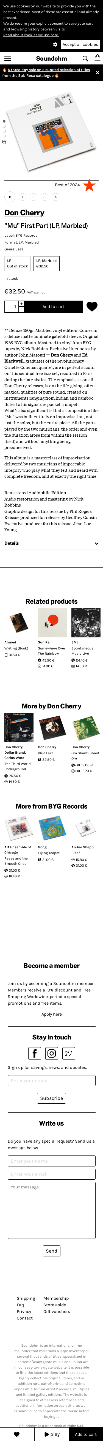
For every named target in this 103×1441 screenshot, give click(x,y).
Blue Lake (46, 753)
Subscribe (51, 1098)
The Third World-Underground (18, 766)
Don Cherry (24, 212)
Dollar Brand (14, 752)
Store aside (54, 1304)
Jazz (20, 249)
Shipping (26, 1298)
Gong (42, 847)
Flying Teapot (49, 853)
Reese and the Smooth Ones (16, 861)
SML (74, 642)
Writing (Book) (16, 648)
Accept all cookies (80, 44)
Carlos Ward (14, 758)
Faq (20, 1304)
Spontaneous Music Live (82, 651)
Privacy (24, 1311)
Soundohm (51, 58)
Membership (56, 1298)
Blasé (75, 853)
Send (51, 1251)
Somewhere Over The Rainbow (51, 651)
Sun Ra (43, 642)
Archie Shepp (82, 847)
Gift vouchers (56, 1311)
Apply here (51, 1014)
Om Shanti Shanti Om (86, 756)
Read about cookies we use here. (31, 35)
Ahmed (10, 642)
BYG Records (26, 235)
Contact (25, 1318)
